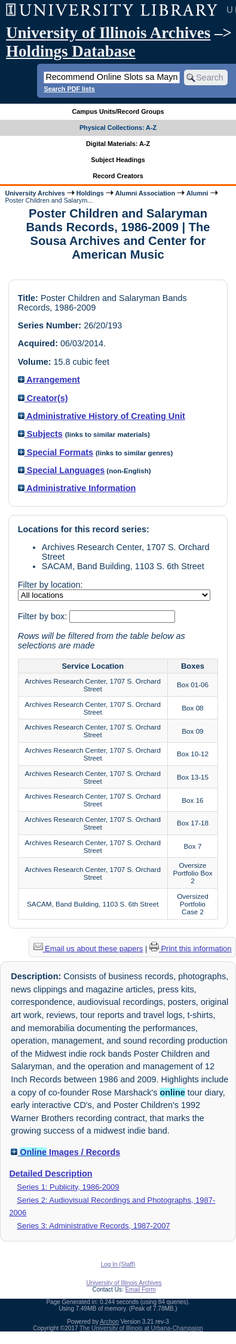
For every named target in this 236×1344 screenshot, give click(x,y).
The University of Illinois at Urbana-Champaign (141, 1328)
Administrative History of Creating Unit (101, 416)
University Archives (35, 193)
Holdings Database (71, 51)
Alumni (197, 193)
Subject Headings (118, 159)
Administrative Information (77, 488)
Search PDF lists (69, 88)
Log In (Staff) (118, 1264)
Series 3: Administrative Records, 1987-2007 (93, 1225)
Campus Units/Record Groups (118, 111)
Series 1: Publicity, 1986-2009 (68, 1186)
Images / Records (65, 1152)
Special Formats (55, 452)
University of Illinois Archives (108, 33)
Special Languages (61, 470)
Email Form (140, 1289)
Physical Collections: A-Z (118, 127)
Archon (109, 1321)
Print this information (190, 948)
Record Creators (118, 175)
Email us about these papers (88, 948)
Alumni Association (145, 193)
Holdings (90, 193)
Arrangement (49, 379)
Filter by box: (43, 616)
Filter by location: (50, 584)
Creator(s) (43, 398)
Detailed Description (50, 1173)
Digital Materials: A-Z (118, 143)
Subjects (40, 434)
